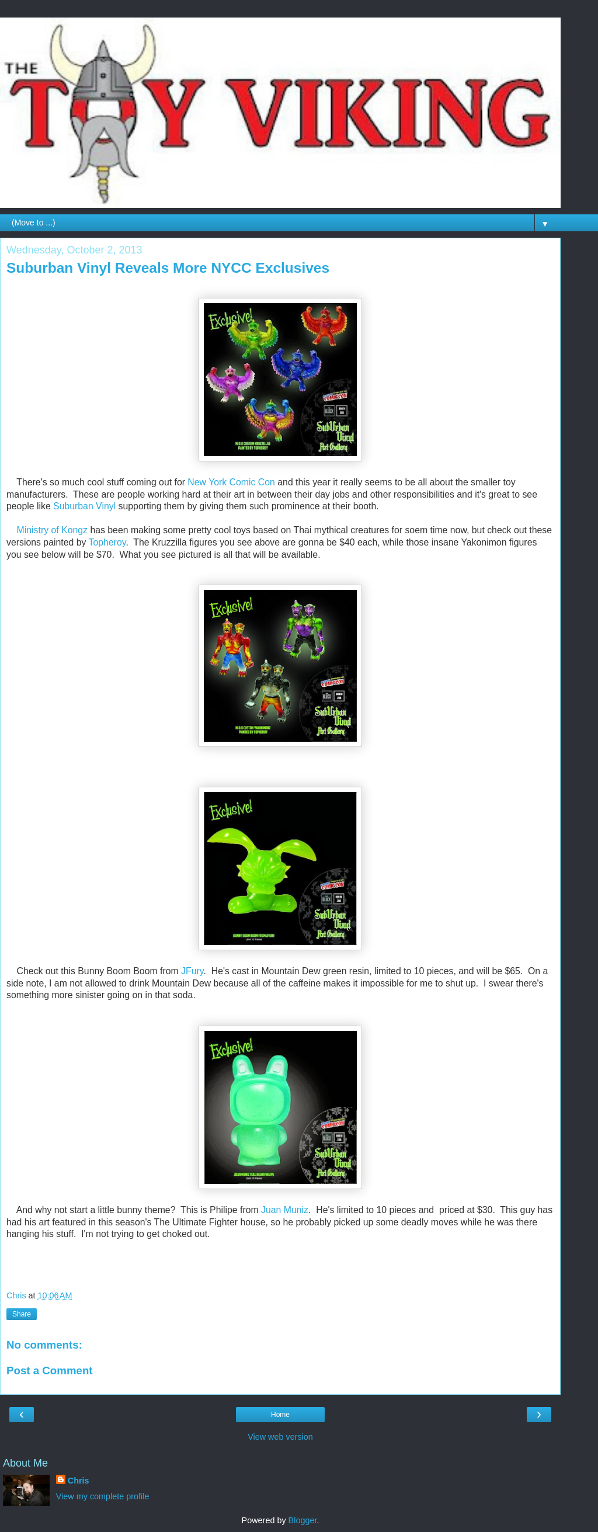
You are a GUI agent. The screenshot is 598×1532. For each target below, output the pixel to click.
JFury (192, 971)
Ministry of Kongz (52, 530)
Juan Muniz (284, 1210)
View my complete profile (103, 1496)
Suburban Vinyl (84, 506)
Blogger (302, 1520)
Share (21, 1314)
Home (280, 1415)
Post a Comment (49, 1370)
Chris (78, 1480)
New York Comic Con (231, 482)
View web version (280, 1436)
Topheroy (107, 542)
